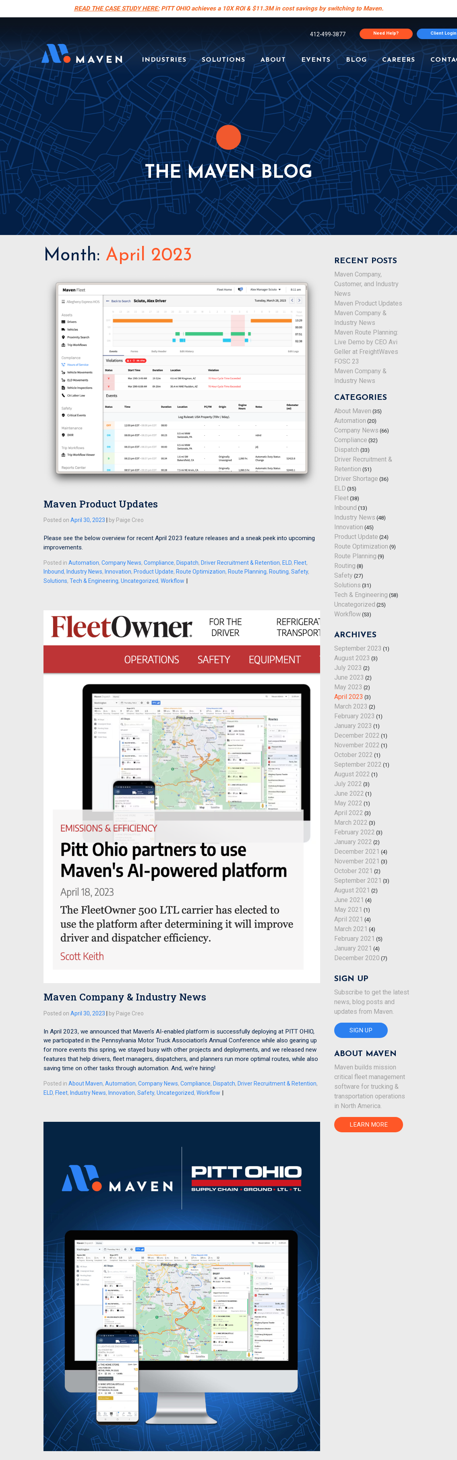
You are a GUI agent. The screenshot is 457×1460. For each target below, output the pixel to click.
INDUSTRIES (164, 60)
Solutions (55, 581)
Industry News (84, 571)
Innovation (118, 571)
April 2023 (348, 697)
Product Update (154, 571)
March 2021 (351, 929)
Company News (121, 562)
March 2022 (351, 822)
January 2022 (353, 842)
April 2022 (348, 813)
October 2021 (353, 871)
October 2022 (353, 755)
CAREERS (398, 60)
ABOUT (273, 60)
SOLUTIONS (223, 60)
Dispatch (187, 562)
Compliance (159, 562)
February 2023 (354, 716)
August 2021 (352, 890)
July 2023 (348, 668)
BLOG (356, 60)
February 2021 (354, 938)
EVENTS (316, 60)
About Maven (85, 1083)
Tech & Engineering (94, 581)
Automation (83, 562)
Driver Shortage (356, 479)
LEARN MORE (368, 1124)
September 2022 (358, 764)
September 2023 (358, 648)
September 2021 (358, 880)
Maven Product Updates (100, 503)
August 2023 (352, 658)
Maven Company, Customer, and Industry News (366, 283)
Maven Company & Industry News (124, 996)
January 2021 (353, 948)
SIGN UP (360, 1030)
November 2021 (357, 861)
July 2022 (348, 784)
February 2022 (354, 832)
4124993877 (327, 34)
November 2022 (357, 745)
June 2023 (349, 677)
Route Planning (247, 571)
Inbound (53, 571)
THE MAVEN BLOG (228, 173)
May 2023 (348, 687)
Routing (279, 571)
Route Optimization (200, 571)
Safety (299, 571)
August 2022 (352, 774)
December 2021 (357, 851)
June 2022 (349, 793)
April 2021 (348, 919)
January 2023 (353, 726)
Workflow (172, 581)
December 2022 (357, 735)
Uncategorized (139, 581)
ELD (287, 562)
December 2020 (357, 958)
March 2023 (351, 706)
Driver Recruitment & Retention (240, 562)
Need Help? (386, 33)
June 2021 (349, 900)
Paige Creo (130, 520)
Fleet (300, 562)
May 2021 (348, 909)
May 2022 (348, 803)
